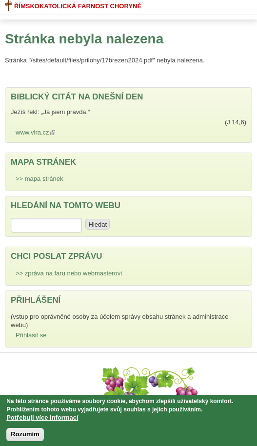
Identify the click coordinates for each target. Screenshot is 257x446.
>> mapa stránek (39, 178)
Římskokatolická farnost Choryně (73, 5)
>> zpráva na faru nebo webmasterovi (69, 273)
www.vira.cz (38, 132)
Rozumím (25, 436)
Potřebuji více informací (42, 419)
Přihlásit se (31, 335)
